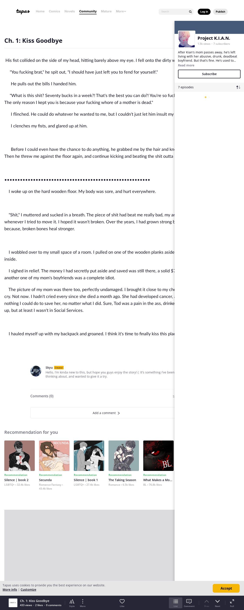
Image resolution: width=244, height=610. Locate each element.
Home (40, 11)
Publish (220, 11)
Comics (54, 11)
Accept (226, 588)
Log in (204, 11)
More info (10, 589)
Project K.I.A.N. (214, 38)
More (121, 11)
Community (88, 11)
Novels (69, 11)
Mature (106, 11)
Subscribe (209, 74)
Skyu (49, 367)
